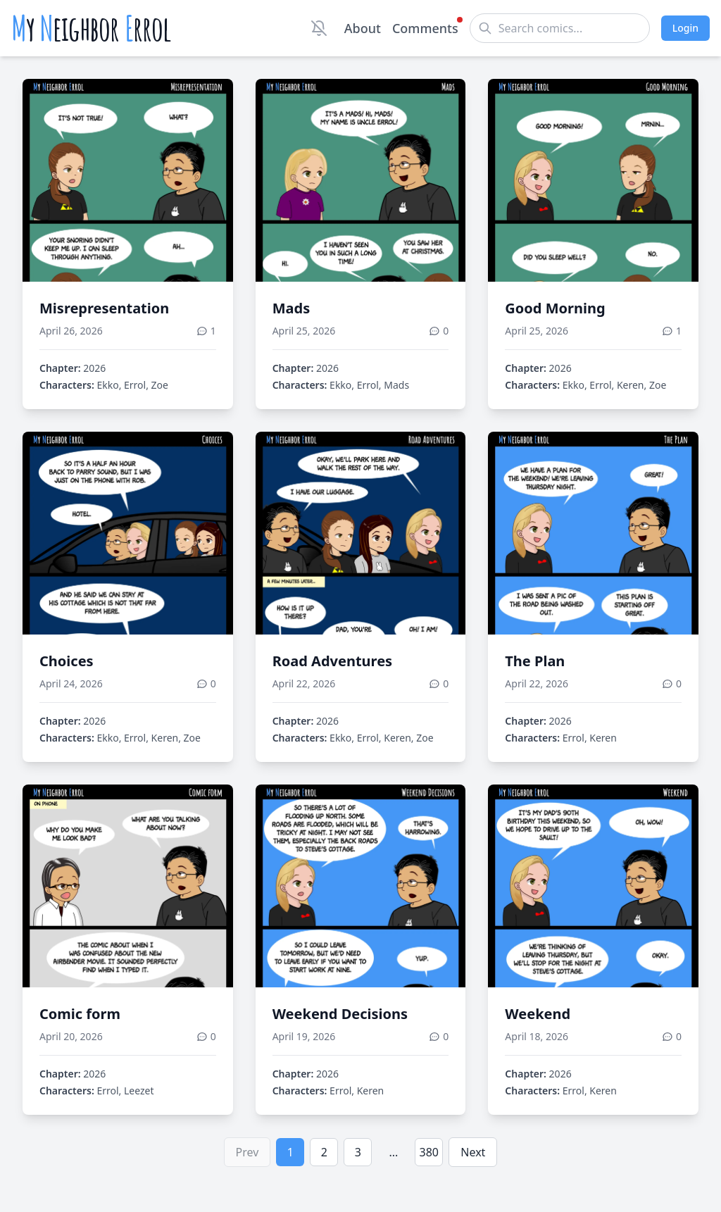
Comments (425, 27)
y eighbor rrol (91, 28)
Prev (247, 1152)
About (362, 28)
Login (685, 28)
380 (429, 1152)
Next (472, 1152)
